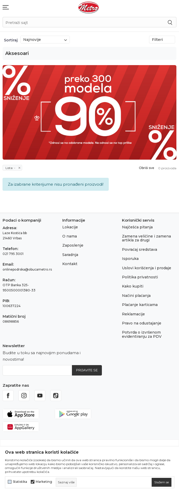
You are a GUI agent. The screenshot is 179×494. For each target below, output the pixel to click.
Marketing (44, 481)
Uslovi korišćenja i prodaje (146, 268)
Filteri (162, 39)
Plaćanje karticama (140, 304)
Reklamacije (133, 314)
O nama (69, 236)
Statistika (20, 481)
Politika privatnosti (140, 277)
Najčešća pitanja (137, 227)
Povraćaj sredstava (139, 249)
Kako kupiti (132, 286)
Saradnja (70, 254)
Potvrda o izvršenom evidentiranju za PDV (142, 334)
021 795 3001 (13, 254)
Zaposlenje (72, 245)
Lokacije (70, 227)
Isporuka (130, 258)
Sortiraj (11, 40)
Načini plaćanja (136, 295)
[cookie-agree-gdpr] (161, 482)
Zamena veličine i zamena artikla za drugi (146, 238)
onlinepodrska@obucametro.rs (27, 269)
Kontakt (69, 263)
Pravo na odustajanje (141, 323)
